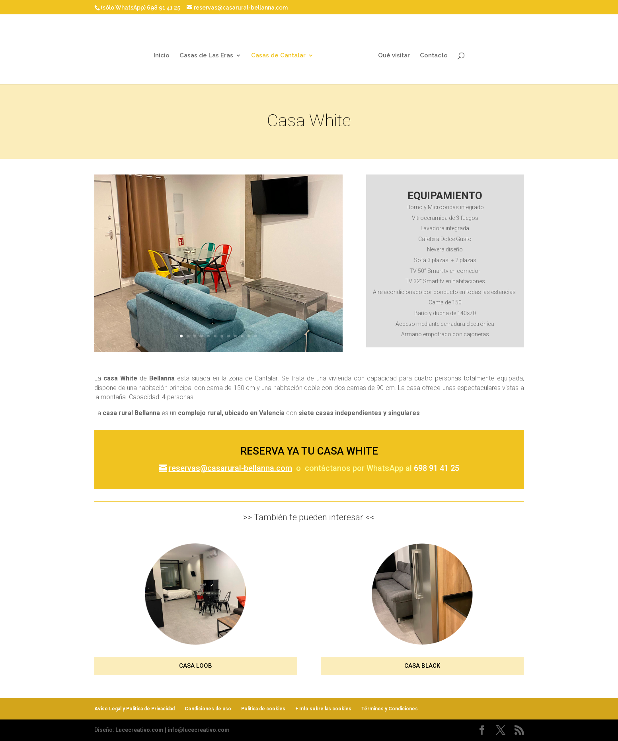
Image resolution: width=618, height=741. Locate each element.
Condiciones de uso (208, 709)
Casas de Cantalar (281, 52)
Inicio (164, 52)
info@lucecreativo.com (199, 730)
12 (251, 327)
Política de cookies (263, 709)
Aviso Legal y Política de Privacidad (134, 709)
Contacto (430, 52)
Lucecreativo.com (139, 730)
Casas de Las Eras (209, 52)
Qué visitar (391, 52)
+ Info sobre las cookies (323, 709)
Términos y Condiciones (389, 709)
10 (239, 327)
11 (245, 327)
